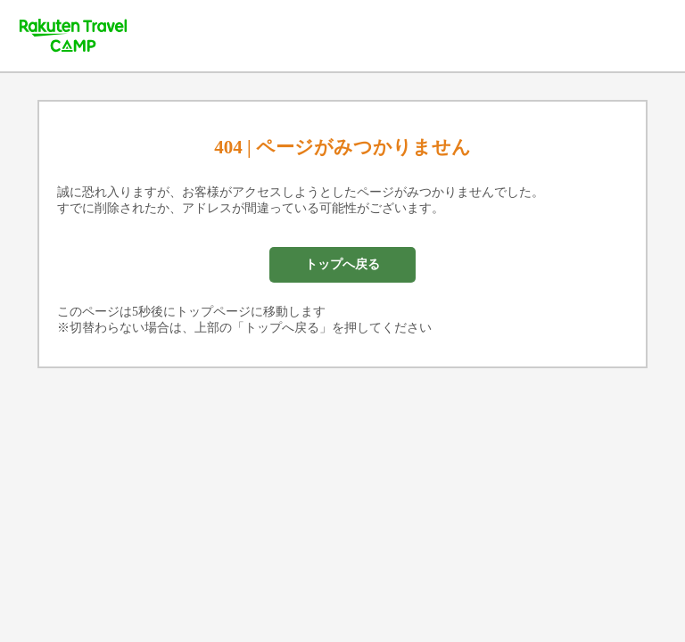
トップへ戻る (342, 264)
